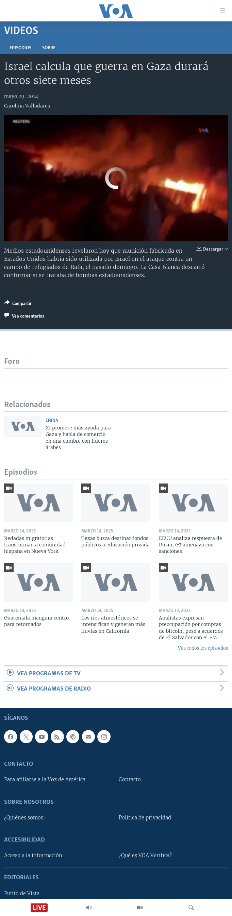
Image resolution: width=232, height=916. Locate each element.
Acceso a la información (33, 855)
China (52, 421)
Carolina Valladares (27, 106)
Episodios (20, 48)
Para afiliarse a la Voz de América (44, 780)
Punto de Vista (21, 893)
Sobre (48, 48)
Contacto (130, 780)
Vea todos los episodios (203, 648)
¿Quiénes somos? (25, 818)
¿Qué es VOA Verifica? (145, 855)
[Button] (18, 304)
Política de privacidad (145, 818)
